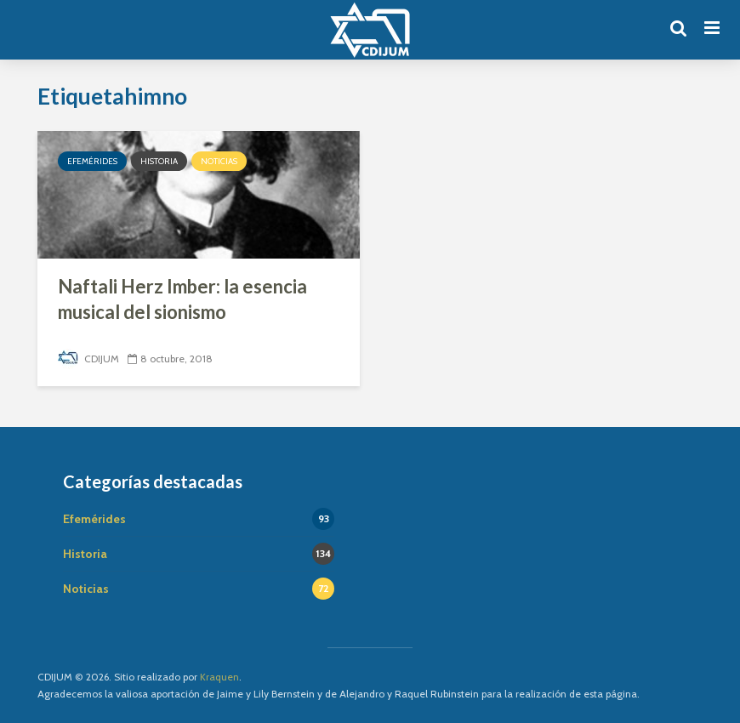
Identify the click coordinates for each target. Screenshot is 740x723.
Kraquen (219, 676)
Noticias (219, 161)
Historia (159, 161)
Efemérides (92, 161)
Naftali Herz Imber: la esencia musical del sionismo (182, 299)
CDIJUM (88, 358)
